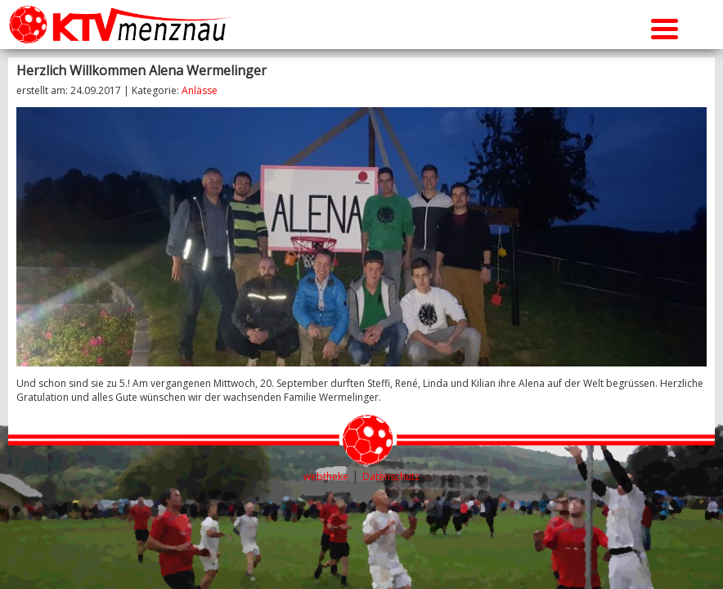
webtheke (325, 476)
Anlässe (200, 90)
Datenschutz (391, 476)
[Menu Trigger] (664, 26)
